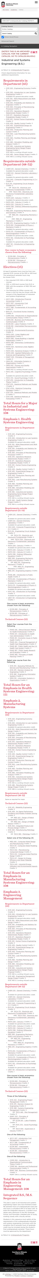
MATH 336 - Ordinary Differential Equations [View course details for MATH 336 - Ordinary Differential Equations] (21, 206)
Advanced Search (7, 41)
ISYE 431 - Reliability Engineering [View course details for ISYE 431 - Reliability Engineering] (20, 807)
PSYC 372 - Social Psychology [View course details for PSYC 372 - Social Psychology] (17, 378)
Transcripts (8, 1262)
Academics (14, 9)
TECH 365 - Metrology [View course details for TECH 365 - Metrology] (22, 834)
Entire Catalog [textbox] (7, 29)
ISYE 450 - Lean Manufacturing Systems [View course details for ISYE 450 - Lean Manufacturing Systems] (20, 134)
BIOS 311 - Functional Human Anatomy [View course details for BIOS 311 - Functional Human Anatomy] (20, 311)
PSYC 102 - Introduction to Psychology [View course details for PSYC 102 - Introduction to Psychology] (20, 238)
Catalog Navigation (10, 46)
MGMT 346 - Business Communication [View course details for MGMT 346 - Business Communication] (23, 1170)
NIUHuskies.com (19, 1265)
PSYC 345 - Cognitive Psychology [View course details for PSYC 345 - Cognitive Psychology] (18, 372)
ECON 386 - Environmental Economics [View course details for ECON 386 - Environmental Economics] (20, 330)
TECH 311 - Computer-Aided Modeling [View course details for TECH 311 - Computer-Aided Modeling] (23, 846)
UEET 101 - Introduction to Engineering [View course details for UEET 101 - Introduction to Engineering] (20, 244)
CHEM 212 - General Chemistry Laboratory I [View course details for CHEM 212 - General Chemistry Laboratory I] (21, 173)
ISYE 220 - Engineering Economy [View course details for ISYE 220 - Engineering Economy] (18, 88)
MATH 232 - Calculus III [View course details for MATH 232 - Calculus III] (14, 204)
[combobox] (19, 21)
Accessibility (18, 1263)
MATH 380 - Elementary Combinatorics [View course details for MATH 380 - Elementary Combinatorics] (20, 342)
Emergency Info (29, 1262)
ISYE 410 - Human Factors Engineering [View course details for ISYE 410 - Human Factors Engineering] (20, 119)
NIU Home (6, 9)
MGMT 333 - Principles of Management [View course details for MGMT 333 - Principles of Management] (20, 357)
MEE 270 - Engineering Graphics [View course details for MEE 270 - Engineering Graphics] (18, 223)
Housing (9, 1263)
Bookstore (6, 1260)
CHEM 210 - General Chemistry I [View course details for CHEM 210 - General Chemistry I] (17, 169)
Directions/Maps (17, 1260)
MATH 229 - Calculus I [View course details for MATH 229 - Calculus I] (14, 198)
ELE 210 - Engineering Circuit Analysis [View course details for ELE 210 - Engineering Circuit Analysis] (20, 183)
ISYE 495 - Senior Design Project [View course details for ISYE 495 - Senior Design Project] (18, 154)
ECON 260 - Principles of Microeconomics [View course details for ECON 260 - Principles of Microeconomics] (17, 257)
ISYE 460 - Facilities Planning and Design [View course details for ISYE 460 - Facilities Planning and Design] (21, 138)
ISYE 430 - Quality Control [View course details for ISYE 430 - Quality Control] (15, 123)
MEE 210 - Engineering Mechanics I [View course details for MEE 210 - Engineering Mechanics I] (24, 215)
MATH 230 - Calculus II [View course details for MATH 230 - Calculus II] (14, 202)
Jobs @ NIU (28, 1263)
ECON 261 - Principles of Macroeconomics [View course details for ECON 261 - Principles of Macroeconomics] (17, 261)
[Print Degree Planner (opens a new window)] (32, 52)
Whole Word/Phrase (11, 37)
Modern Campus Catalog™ (23, 1276)
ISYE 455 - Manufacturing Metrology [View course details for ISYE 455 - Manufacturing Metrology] (21, 830)
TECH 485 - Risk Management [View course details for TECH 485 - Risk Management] (26, 1112)
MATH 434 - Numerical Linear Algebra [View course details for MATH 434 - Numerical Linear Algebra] (20, 347)
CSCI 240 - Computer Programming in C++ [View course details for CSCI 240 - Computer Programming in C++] (21, 179)
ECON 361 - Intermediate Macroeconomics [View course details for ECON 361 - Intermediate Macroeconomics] (21, 326)
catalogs (8, 1274)
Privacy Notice (22, 1269)
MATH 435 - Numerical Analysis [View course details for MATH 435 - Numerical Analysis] (17, 351)
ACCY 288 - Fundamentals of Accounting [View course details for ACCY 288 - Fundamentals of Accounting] (21, 307)
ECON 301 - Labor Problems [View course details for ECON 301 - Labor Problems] (16, 324)
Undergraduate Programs (20, 70)
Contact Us (18, 1262)
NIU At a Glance (30, 1260)
